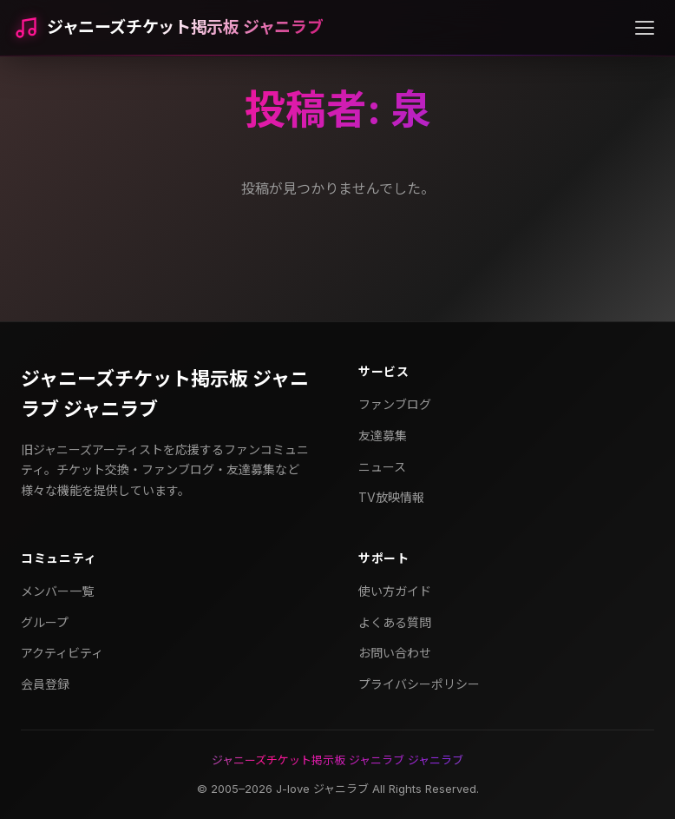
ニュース (382, 466)
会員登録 (45, 684)
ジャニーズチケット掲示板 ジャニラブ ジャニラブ (165, 393)
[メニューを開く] (644, 28)
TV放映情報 (391, 497)
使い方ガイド (394, 591)
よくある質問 (394, 622)
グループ (45, 622)
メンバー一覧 (57, 591)
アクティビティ (62, 652)
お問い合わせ (394, 652)
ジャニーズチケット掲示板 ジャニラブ (185, 27)
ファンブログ (394, 404)
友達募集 (382, 435)
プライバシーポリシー (419, 684)
